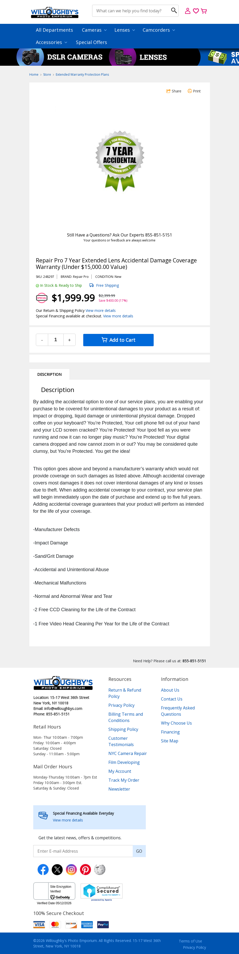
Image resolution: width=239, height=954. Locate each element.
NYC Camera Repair (127, 753)
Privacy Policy (121, 705)
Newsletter (119, 789)
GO (139, 851)
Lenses (124, 30)
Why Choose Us (176, 723)
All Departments (54, 30)
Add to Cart (118, 340)
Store (47, 74)
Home (33, 74)
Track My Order (123, 780)
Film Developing (124, 762)
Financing (170, 732)
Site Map (169, 741)
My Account (119, 771)
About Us (170, 690)
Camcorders (159, 30)
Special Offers (91, 42)
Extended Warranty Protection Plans (82, 74)
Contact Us (171, 699)
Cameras (94, 30)
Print (194, 91)
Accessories (51, 42)
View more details (101, 310)
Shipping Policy (123, 729)
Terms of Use (190, 941)
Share (173, 91)
